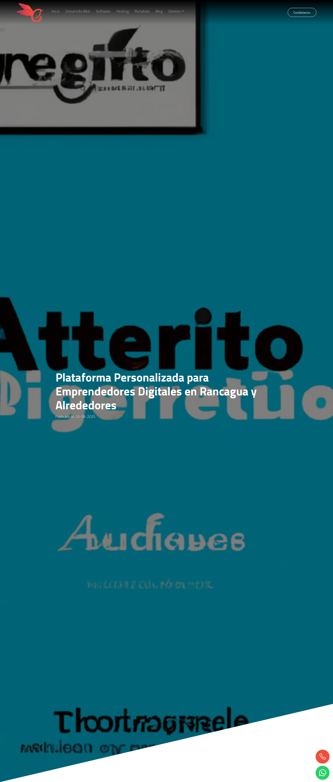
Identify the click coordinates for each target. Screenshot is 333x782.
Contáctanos (302, 12)
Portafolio (142, 11)
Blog (159, 11)
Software (103, 11)
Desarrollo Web (78, 11)
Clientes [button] (174, 11)
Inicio (56, 11)
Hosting (123, 11)
